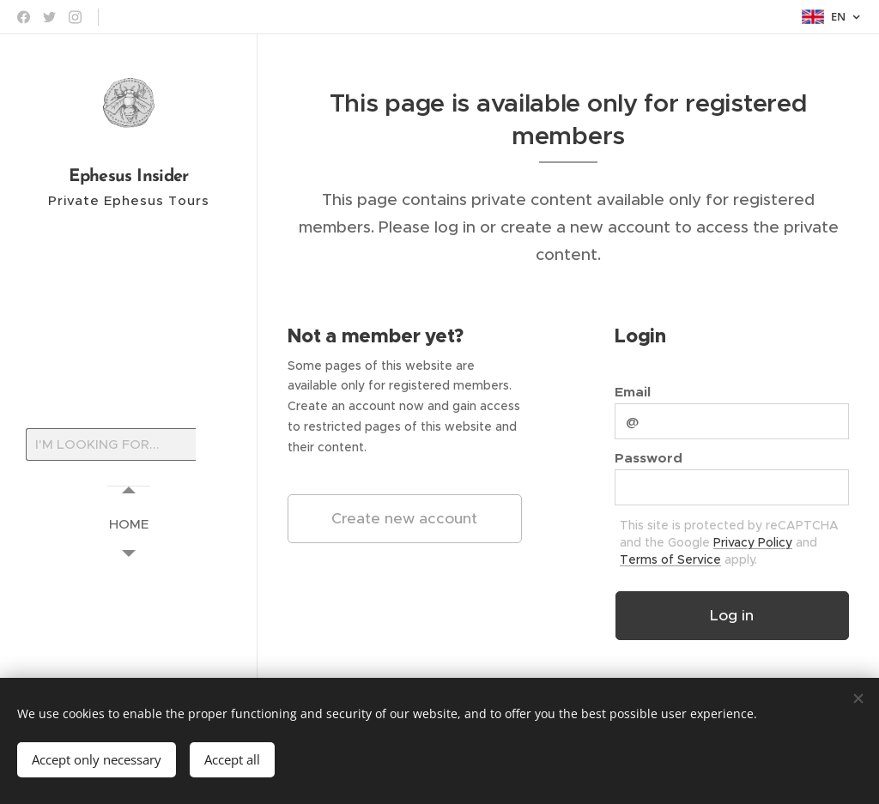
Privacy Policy (752, 542)
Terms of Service (670, 559)
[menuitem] (128, 524)
